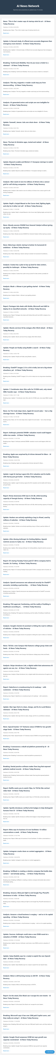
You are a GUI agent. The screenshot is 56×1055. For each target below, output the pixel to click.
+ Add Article (49, 1052)
